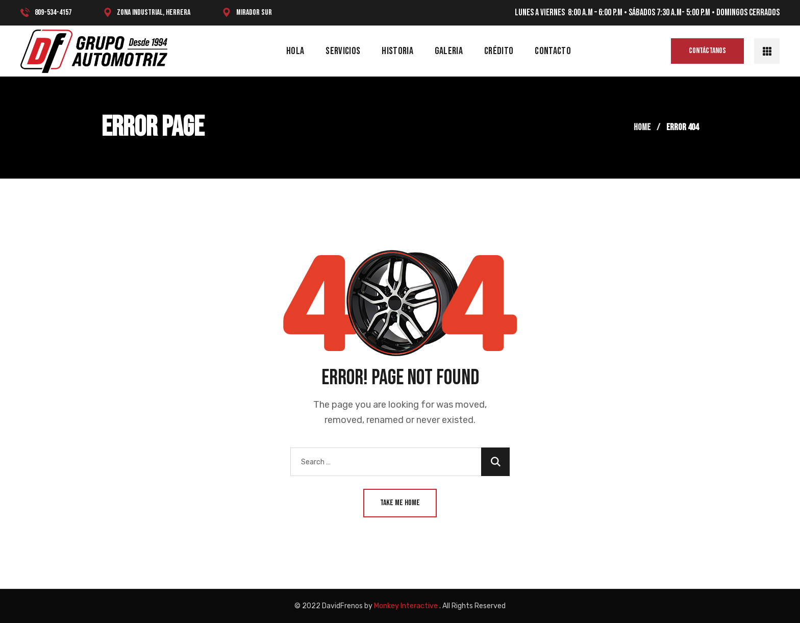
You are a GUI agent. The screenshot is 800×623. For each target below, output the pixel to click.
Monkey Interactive (406, 606)
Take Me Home (400, 503)
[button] (707, 51)
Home (642, 127)
